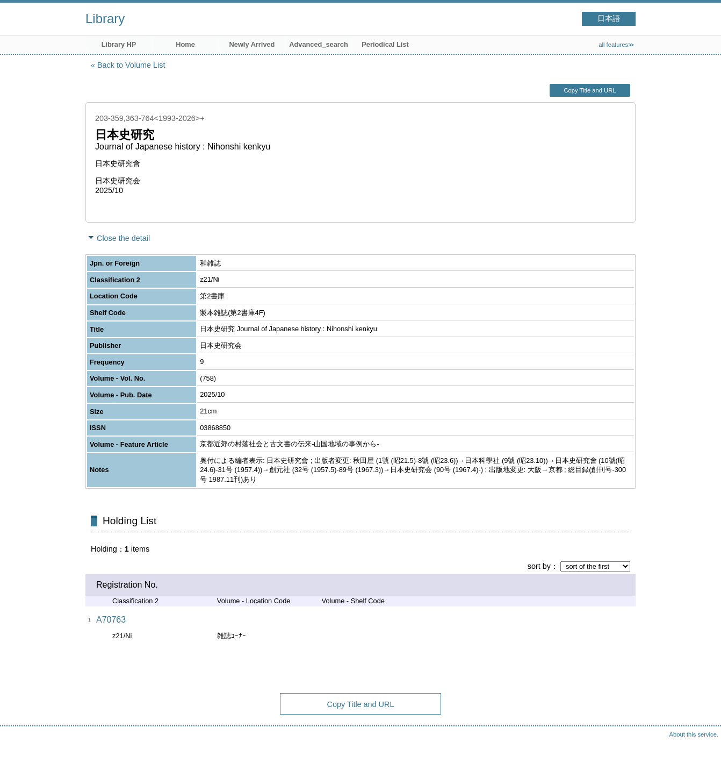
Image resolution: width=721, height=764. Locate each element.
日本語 (608, 19)
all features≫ (617, 44)
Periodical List (385, 44)
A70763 (111, 619)
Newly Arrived (252, 44)
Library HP (119, 44)
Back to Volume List (131, 65)
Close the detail (123, 238)
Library (105, 18)
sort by (539, 566)
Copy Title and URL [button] (590, 90)
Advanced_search (318, 44)
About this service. (693, 734)
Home (185, 44)
